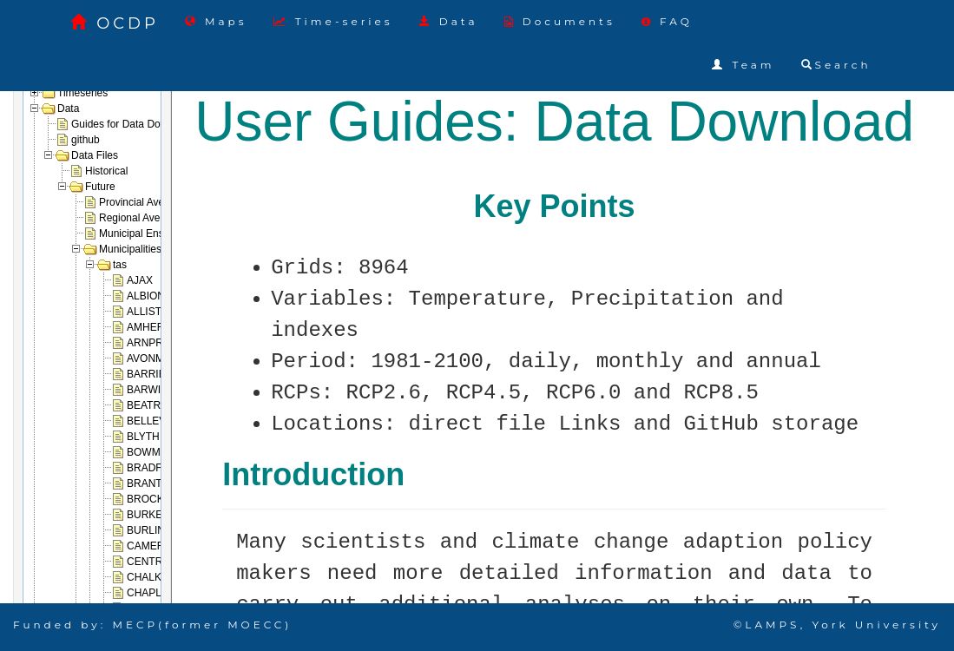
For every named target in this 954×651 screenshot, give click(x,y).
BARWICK (151, 390)
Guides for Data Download (132, 124)
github (85, 140)
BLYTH (143, 437)
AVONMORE (157, 358)
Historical (106, 171)
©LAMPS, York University (837, 624)
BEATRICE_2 (158, 405)
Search (836, 64)
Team (743, 64)
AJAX (140, 280)
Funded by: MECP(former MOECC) (152, 624)
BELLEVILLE (157, 421)
